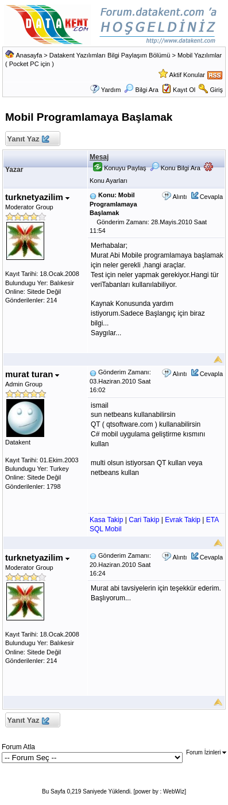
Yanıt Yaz (28, 139)
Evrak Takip (182, 520)
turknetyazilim (37, 197)
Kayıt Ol (184, 89)
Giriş (216, 89)
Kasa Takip (106, 520)
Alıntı (179, 196)
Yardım (111, 89)
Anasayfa (29, 55)
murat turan (32, 374)
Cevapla (211, 196)
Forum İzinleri (206, 752)
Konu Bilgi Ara (175, 167)
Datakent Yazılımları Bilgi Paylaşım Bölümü (110, 55)
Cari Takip (144, 520)
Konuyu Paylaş (119, 167)
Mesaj (99, 157)
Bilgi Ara (141, 89)
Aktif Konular (187, 74)
